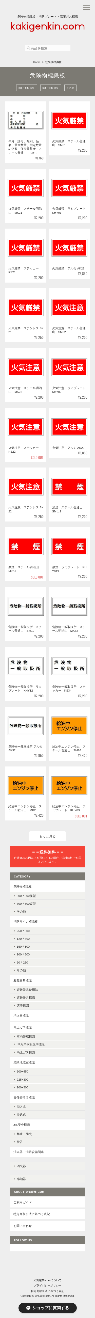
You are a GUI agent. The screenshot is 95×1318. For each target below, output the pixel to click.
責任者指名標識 (24, 1097)
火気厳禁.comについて (47, 1280)
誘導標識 (23, 1005)
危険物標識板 (22, 886)
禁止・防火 (24, 1134)
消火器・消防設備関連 (28, 1152)
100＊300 (23, 954)
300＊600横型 (26, 88)
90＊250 (22, 962)
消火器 (21, 1166)
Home (37, 62)
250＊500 (23, 930)
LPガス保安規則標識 (31, 1044)
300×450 (22, 1071)
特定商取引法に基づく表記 (31, 1214)
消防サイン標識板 (25, 921)
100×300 (22, 1087)
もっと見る (47, 836)
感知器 (21, 1178)
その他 (70, 88)
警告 (20, 1141)
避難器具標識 (22, 980)
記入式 (21, 1106)
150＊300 (23, 946)
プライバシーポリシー (48, 1285)
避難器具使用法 (27, 989)
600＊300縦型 (51, 88)
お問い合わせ (22, 1225)
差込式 (21, 1114)
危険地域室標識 (24, 1062)
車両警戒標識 (26, 1036)
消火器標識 (21, 1015)
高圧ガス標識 (22, 1027)
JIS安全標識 (21, 1124)
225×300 (22, 1079)
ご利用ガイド (22, 1202)
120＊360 (23, 938)
